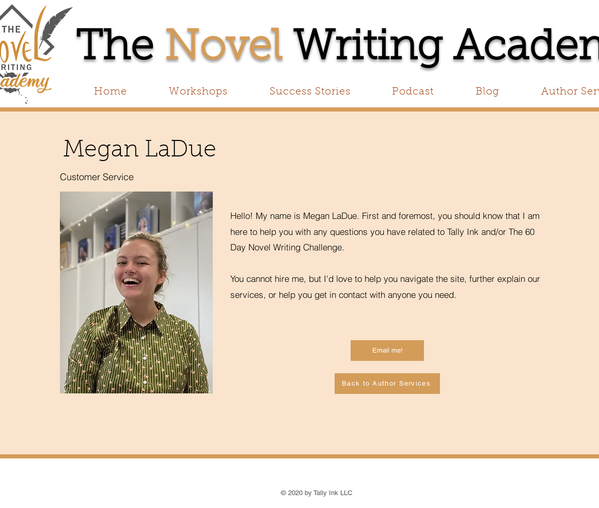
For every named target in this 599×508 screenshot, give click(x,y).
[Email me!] (387, 350)
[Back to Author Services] (387, 383)
